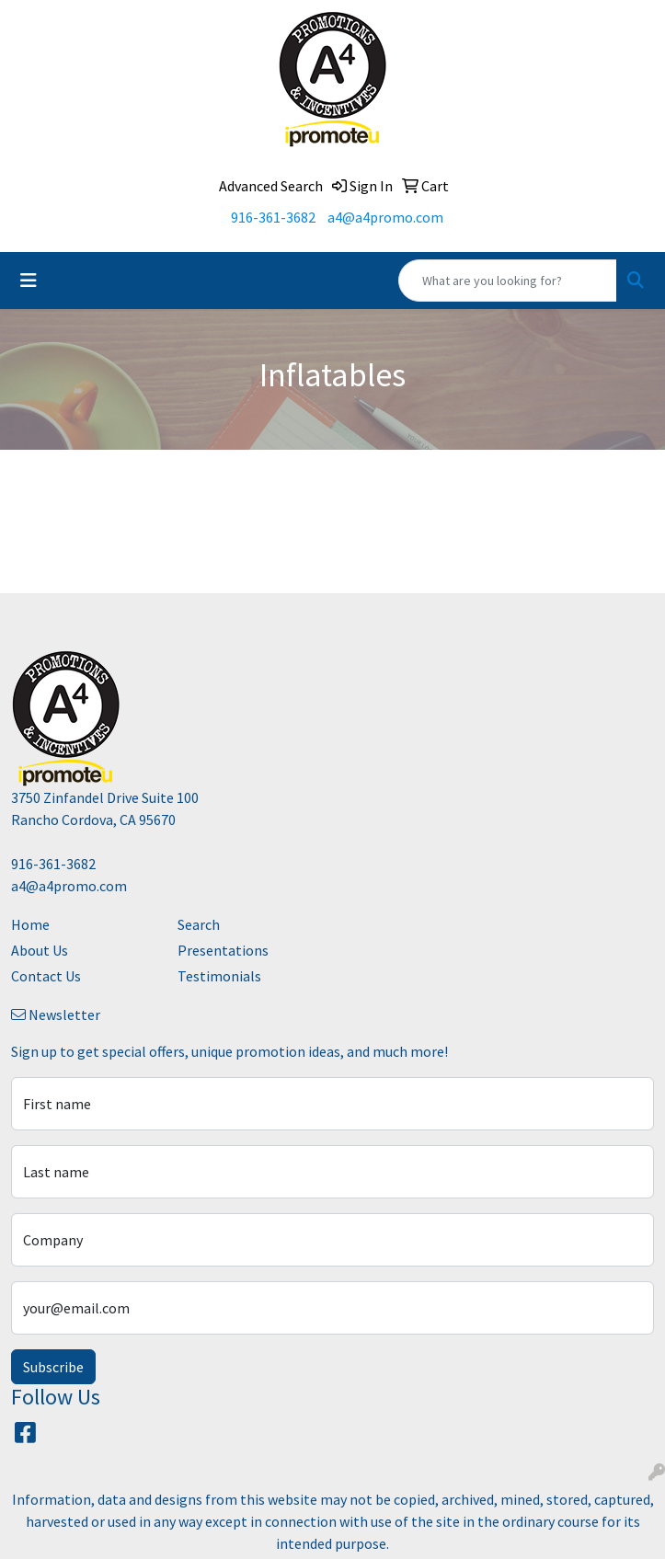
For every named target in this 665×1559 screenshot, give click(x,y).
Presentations (223, 950)
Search (199, 924)
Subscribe (53, 1367)
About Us (39, 950)
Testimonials (219, 976)
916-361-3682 (273, 217)
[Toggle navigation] (28, 280)
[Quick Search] (507, 280)
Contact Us (46, 976)
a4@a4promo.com (385, 217)
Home (30, 924)
